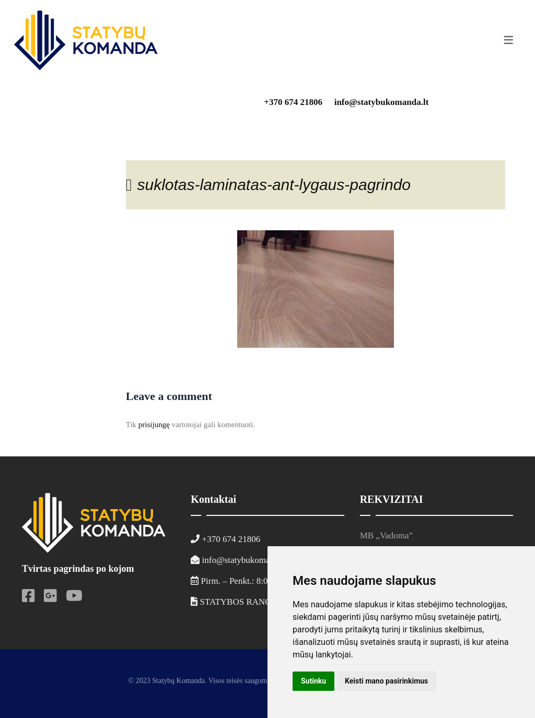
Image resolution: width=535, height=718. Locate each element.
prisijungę (154, 424)
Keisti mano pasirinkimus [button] (386, 681)
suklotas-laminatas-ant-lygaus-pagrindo (274, 184)
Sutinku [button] (313, 681)
